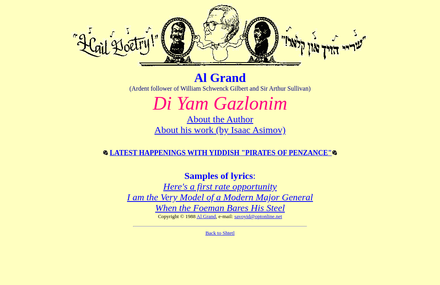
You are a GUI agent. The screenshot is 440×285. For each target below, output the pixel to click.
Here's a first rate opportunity (220, 186)
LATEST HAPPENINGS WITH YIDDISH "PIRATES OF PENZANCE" (221, 153)
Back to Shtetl (220, 233)
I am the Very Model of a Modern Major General (220, 197)
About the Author (220, 119)
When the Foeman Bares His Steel (220, 208)
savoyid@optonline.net (258, 216)
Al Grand (206, 216)
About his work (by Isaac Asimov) (219, 130)
